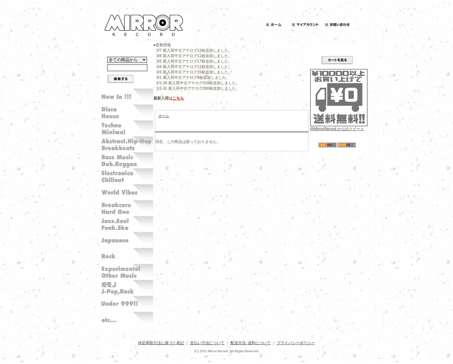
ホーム (163, 116)
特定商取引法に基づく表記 (161, 343)
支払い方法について (207, 343)
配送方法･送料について (250, 343)
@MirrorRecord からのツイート (337, 129)
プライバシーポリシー (296, 343)
